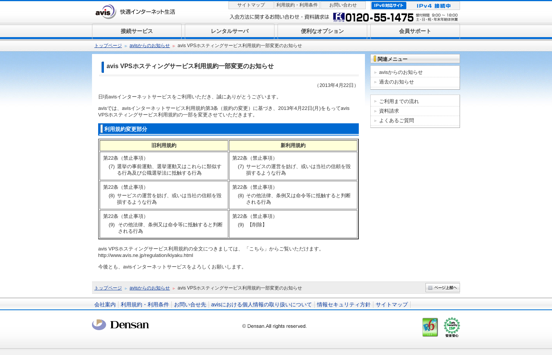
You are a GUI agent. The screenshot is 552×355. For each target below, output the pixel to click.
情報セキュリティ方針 (344, 304)
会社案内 (105, 304)
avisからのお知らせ (150, 45)
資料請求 (389, 111)
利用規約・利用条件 (297, 5)
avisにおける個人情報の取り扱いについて (261, 304)
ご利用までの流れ (399, 101)
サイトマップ (251, 5)
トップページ (108, 45)
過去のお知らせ (396, 82)
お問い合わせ (343, 5)
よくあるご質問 (396, 120)
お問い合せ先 (190, 304)
